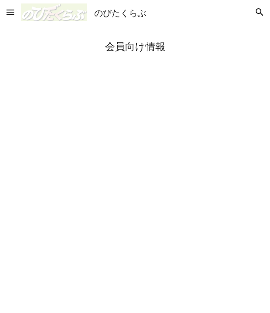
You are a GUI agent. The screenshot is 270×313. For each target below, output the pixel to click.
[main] (135, 46)
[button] (10, 12)
